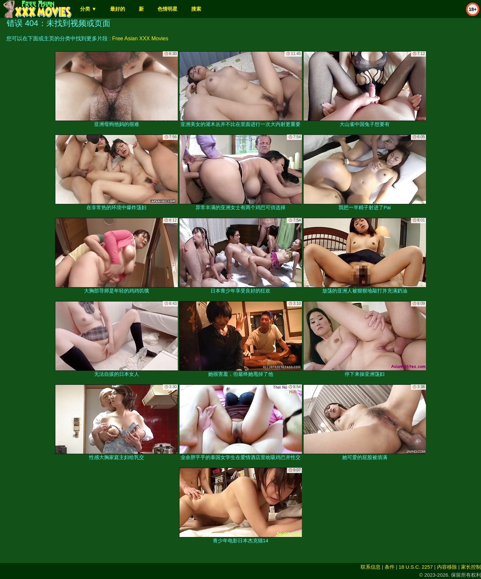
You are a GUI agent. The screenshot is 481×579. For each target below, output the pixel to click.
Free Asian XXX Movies (140, 38)
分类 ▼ (88, 9)
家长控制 (471, 567)
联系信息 (371, 567)
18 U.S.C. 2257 (416, 567)
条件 (390, 567)
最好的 (117, 9)
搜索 (196, 9)
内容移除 (447, 567)
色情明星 (167, 9)
